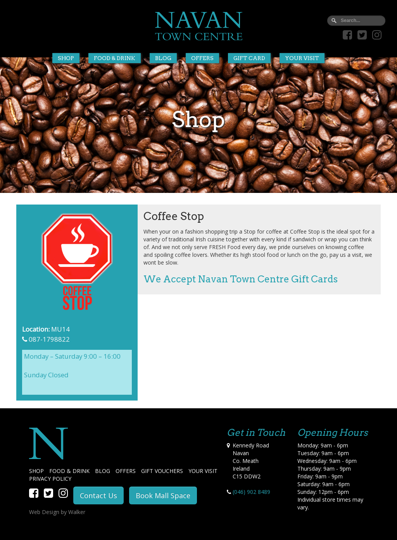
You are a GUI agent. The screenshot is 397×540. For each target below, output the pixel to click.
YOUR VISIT (202, 471)
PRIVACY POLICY (50, 478)
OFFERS (126, 471)
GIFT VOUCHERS (162, 471)
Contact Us (98, 495)
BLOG (102, 471)
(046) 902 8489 (251, 491)
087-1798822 (49, 339)
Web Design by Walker (57, 512)
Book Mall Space (163, 495)
